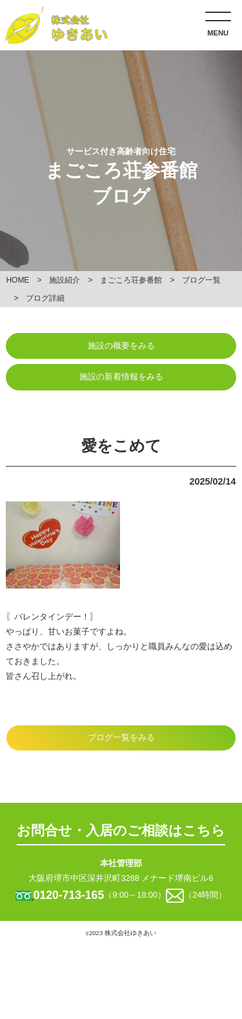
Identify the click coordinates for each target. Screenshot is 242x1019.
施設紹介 (64, 280)
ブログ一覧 (201, 280)
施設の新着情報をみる (121, 376)
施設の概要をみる (121, 345)
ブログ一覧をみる (121, 737)
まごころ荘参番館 (131, 280)
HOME (17, 280)
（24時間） (205, 895)
